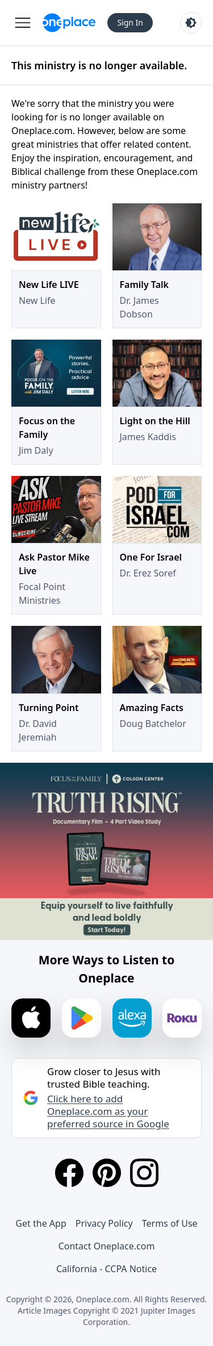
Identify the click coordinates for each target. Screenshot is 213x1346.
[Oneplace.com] (69, 22)
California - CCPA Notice (106, 1269)
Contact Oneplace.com (107, 1246)
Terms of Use (170, 1223)
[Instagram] (144, 1173)
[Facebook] (69, 1173)
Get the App (40, 1223)
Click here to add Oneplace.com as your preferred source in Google (108, 1111)
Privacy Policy (104, 1223)
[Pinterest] (107, 1173)
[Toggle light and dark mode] (191, 23)
